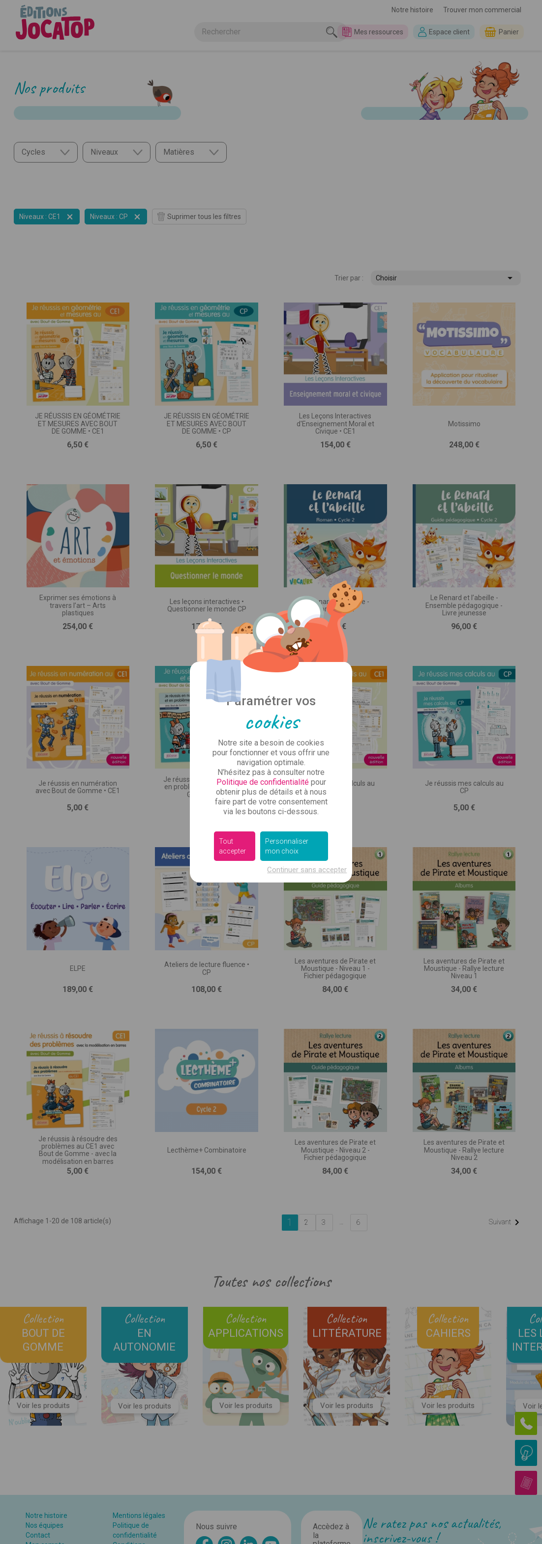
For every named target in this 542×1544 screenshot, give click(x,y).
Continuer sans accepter (307, 869)
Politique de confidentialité (262, 782)
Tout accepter (232, 846)
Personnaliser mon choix (286, 846)
